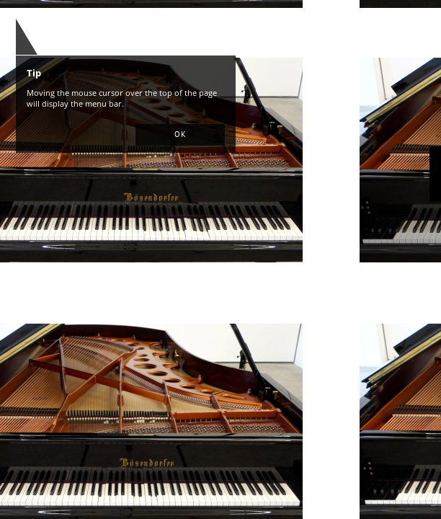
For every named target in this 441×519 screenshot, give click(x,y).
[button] (180, 135)
